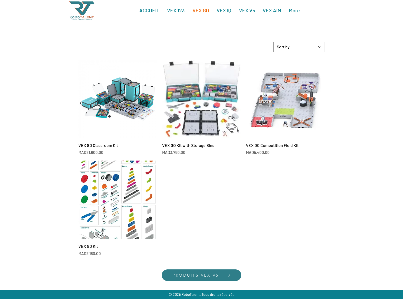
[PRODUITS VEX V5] (201, 275)
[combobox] (299, 47)
